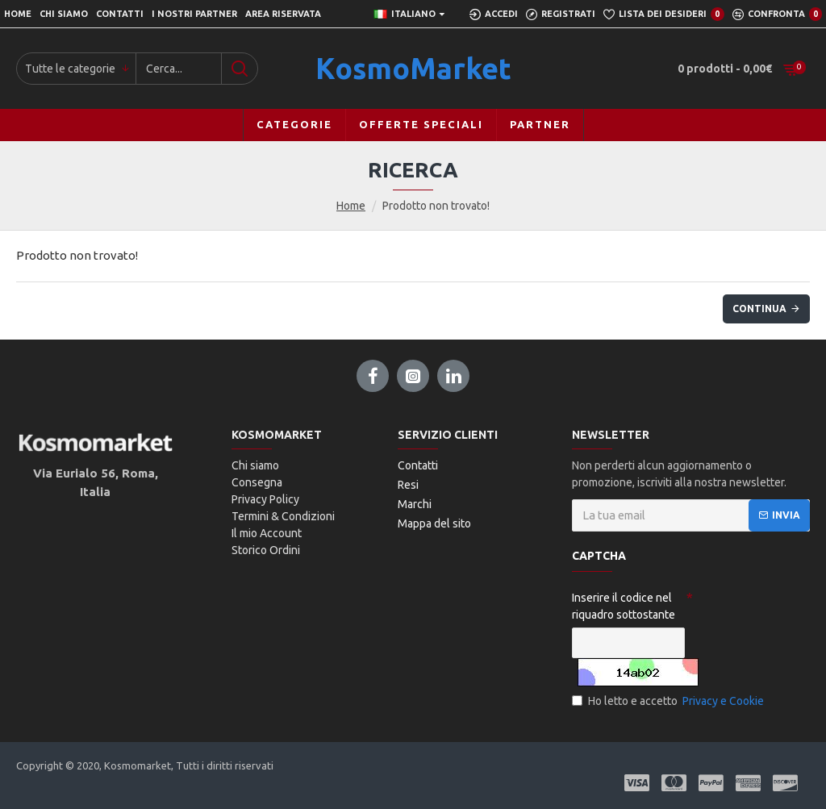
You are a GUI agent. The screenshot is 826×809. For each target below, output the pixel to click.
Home (350, 205)
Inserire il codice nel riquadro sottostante (623, 606)
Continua (759, 308)
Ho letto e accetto (669, 701)
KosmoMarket (413, 68)
